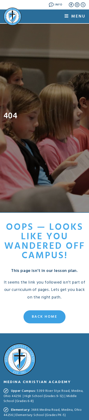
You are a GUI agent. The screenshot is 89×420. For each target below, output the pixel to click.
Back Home (44, 317)
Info (56, 5)
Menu (75, 16)
